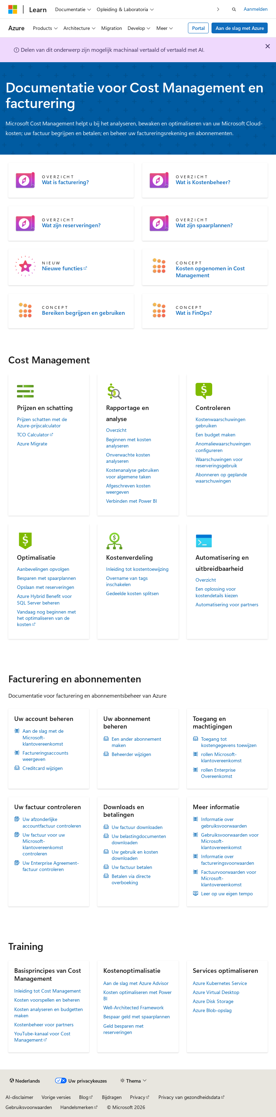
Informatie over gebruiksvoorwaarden (224, 822)
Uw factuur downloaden (137, 827)
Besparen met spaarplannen (46, 578)
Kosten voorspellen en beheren (47, 999)
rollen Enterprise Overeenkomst (218, 773)
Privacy (137, 1097)
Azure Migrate (32, 444)
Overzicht (116, 430)
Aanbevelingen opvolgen (43, 569)
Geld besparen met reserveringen (123, 1028)
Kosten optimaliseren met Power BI (137, 995)
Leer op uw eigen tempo (227, 893)
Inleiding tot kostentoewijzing (137, 569)
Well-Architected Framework (133, 1007)
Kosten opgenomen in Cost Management (210, 272)
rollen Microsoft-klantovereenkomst (221, 757)
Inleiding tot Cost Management (47, 990)
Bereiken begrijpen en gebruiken (83, 312)
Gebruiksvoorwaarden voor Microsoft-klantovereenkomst (230, 841)
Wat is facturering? (65, 182)
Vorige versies (56, 1097)
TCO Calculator (33, 435)
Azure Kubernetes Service (220, 983)
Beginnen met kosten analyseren (128, 442)
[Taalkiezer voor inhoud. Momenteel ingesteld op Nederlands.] (25, 1080)
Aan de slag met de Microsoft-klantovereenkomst (43, 737)
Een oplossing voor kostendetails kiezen (217, 592)
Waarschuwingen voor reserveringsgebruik (219, 462)
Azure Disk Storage (213, 1001)
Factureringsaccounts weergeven (45, 756)
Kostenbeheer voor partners (44, 1024)
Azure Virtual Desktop (216, 992)
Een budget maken (215, 435)
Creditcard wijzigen (43, 768)
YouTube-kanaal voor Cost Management (42, 1036)
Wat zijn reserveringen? (71, 225)
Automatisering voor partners (227, 604)
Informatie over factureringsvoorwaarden (227, 859)
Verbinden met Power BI (131, 501)
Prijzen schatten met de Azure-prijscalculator (42, 422)
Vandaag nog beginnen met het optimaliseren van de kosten (46, 618)
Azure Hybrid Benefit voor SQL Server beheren (44, 599)
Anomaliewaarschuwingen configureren (223, 447)
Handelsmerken (76, 1107)
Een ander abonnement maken (136, 742)
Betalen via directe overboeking (131, 879)
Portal (198, 28)
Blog (83, 1097)
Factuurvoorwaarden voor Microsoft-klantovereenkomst (228, 878)
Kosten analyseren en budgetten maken (48, 1012)
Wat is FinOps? (194, 312)
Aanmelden (256, 9)
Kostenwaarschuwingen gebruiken (220, 422)
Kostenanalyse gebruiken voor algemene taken (132, 473)
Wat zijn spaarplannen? (204, 225)
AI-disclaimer (19, 1097)
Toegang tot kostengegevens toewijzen (229, 742)
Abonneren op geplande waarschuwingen (221, 477)
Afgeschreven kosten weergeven (128, 489)
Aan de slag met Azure (240, 28)
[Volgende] (218, 9)
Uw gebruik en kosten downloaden (135, 855)
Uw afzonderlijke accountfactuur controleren (52, 822)
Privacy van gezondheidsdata (189, 1097)
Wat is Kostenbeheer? (203, 182)
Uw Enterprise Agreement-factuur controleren (51, 866)
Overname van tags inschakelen (127, 581)
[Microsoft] (12, 9)
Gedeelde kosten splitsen (132, 593)
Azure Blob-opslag (212, 1010)
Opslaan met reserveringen (45, 587)
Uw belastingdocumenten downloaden (139, 839)
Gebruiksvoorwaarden (29, 1107)
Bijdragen (112, 1097)
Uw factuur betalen (132, 867)
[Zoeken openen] (234, 9)
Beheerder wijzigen (131, 754)
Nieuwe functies (62, 268)
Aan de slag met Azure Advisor (136, 983)
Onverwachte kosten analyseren (128, 458)
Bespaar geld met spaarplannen (136, 1016)
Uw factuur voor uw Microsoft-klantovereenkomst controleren (44, 844)
